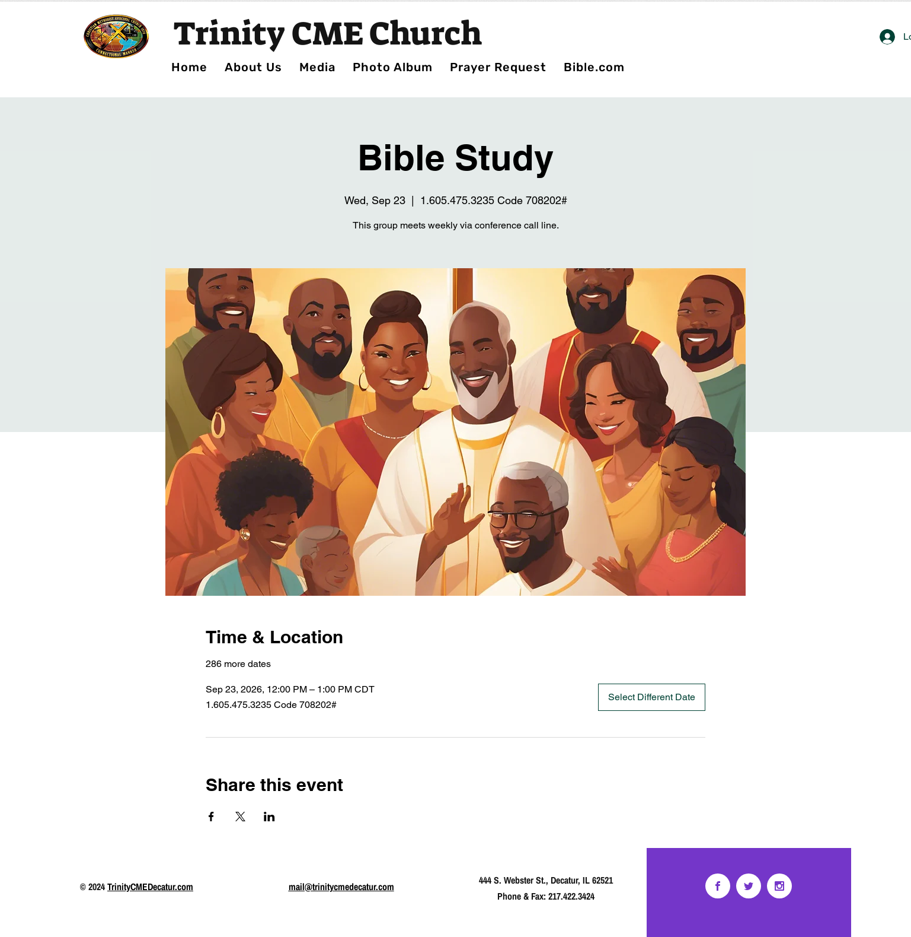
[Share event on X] (240, 816)
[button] (393, 67)
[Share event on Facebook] (211, 816)
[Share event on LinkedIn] (269, 816)
